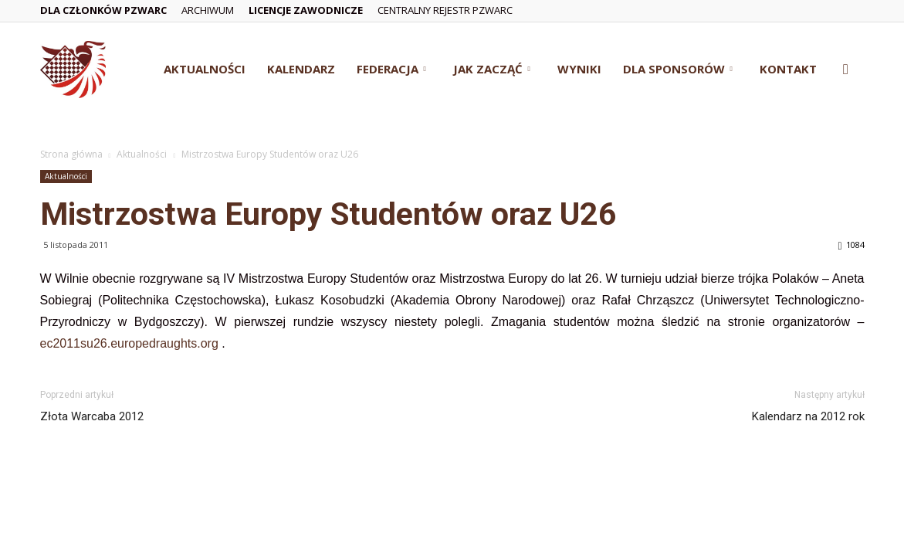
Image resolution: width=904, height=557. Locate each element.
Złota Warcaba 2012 (92, 416)
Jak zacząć (491, 68)
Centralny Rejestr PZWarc (445, 10)
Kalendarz (301, 68)
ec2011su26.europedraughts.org (129, 343)
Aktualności (204, 68)
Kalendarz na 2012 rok (808, 416)
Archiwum (207, 10)
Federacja (391, 68)
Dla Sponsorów (678, 68)
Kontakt (788, 68)
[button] (846, 70)
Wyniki (579, 68)
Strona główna (71, 154)
